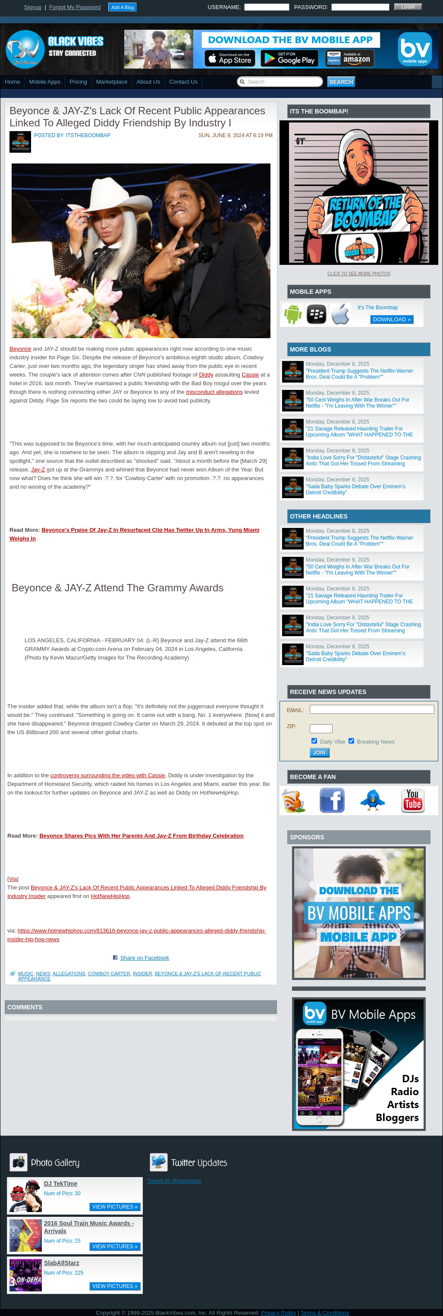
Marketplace (112, 82)
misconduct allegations (214, 392)
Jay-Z (38, 469)
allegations (69, 973)
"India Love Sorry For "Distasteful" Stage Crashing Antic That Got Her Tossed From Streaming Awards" (363, 464)
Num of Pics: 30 (62, 1193)
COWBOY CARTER (109, 973)
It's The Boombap (378, 308)
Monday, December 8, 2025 (337, 364)
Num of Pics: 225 (63, 1273)
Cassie (250, 374)
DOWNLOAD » (392, 319)
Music (25, 973)
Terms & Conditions (325, 1313)
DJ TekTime (60, 1183)
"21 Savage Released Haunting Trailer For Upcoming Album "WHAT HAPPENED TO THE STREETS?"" (359, 435)
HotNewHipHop (110, 896)
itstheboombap (88, 135)
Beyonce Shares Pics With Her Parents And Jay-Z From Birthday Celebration (141, 835)
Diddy (206, 374)
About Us (148, 82)
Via (13, 879)
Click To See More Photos (358, 273)
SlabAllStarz (61, 1262)
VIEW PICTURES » (115, 1207)
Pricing (78, 82)
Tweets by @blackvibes (174, 1181)
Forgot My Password (75, 7)
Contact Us (183, 82)
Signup (32, 7)
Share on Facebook (144, 958)
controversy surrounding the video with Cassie (107, 775)
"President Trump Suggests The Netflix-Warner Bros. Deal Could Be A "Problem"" (359, 374)
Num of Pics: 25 (62, 1241)
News (43, 973)
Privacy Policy (278, 1313)
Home (12, 82)
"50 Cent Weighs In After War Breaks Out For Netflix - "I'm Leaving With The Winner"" (357, 403)
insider (142, 973)
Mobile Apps (45, 82)
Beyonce (20, 348)
